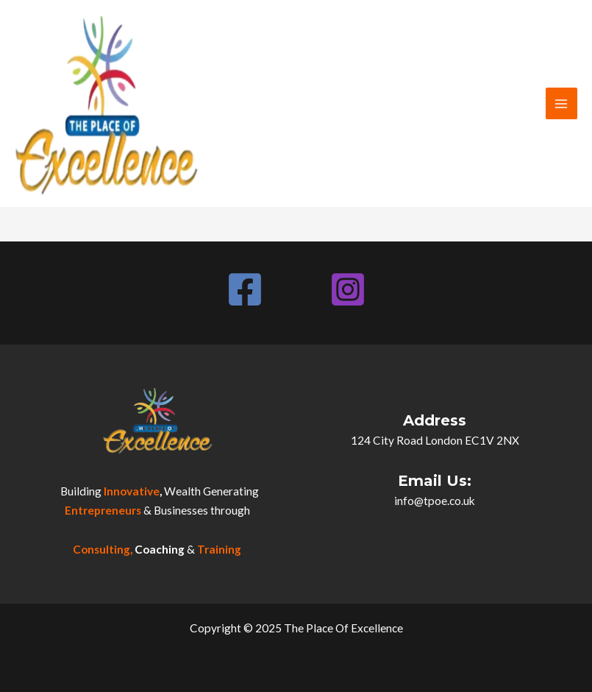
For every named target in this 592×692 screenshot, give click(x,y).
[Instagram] (348, 289)
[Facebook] (245, 289)
